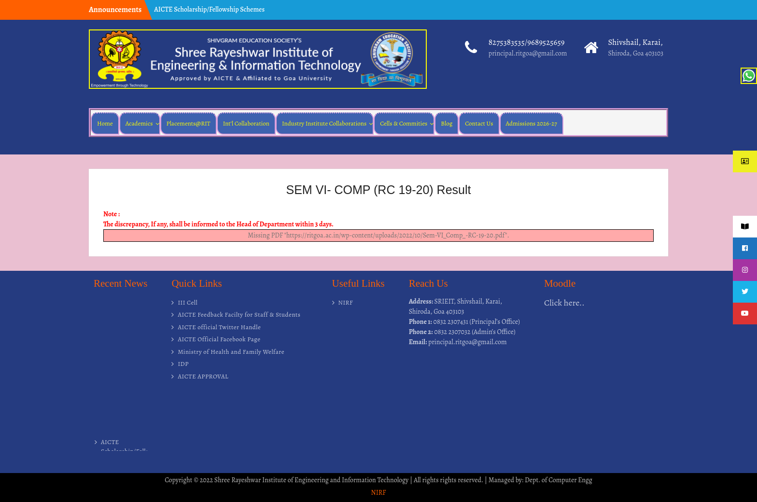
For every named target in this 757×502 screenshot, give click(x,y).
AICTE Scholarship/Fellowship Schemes (209, 9)
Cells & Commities (403, 123)
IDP (183, 364)
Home (105, 123)
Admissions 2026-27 (531, 123)
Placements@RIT (188, 123)
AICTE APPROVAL (203, 376)
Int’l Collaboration (246, 123)
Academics (139, 123)
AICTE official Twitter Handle (219, 327)
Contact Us (479, 123)
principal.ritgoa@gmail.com (528, 53)
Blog (446, 123)
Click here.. (564, 302)
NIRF (345, 302)
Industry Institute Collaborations (324, 123)
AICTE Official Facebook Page (219, 339)
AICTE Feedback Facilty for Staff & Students (239, 314)
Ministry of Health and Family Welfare (231, 352)
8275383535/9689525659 (527, 42)
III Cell (187, 302)
